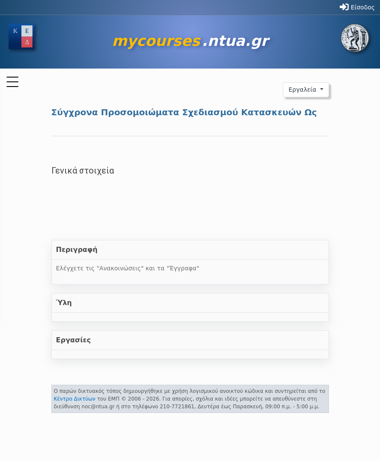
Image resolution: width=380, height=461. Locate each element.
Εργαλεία (303, 89)
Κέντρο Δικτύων (75, 399)
